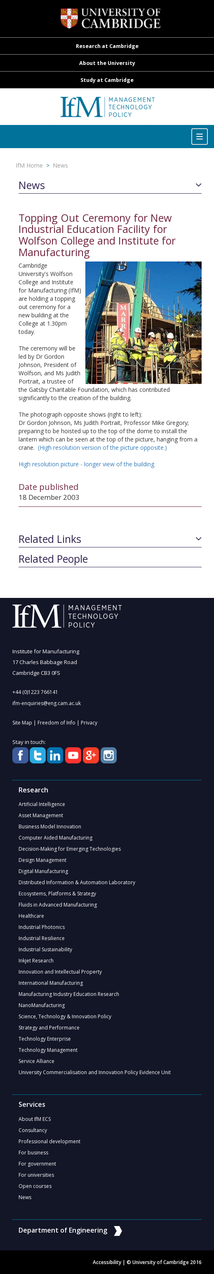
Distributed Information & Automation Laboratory (77, 882)
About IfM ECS (35, 1119)
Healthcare (31, 915)
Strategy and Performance (49, 1027)
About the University (107, 63)
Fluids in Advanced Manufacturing (58, 904)
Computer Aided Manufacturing (55, 837)
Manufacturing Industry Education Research (69, 994)
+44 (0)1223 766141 (35, 692)
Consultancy (33, 1130)
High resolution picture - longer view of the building (86, 464)
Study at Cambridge (107, 80)
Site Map (22, 722)
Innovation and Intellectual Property (60, 971)
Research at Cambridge (107, 46)
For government (37, 1163)
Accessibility (107, 1262)
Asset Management (41, 815)
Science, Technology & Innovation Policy (65, 1016)
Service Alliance (36, 1061)
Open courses (35, 1186)
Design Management (42, 860)
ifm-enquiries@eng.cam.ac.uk (46, 703)
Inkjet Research (36, 960)
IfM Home (29, 165)
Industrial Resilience (42, 938)
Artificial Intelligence (42, 804)
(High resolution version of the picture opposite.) (102, 447)
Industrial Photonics (42, 927)
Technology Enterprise (45, 1038)
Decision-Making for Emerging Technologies (70, 848)
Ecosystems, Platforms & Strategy (57, 893)
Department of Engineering (70, 1230)
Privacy (89, 722)
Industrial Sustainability (45, 949)
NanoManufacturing (42, 1005)
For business (33, 1152)
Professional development (49, 1141)
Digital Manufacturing (43, 871)
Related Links (50, 539)
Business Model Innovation (50, 826)
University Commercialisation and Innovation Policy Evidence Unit (95, 1072)
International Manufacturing (51, 982)
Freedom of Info (56, 722)
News (60, 165)
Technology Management (48, 1049)
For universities (36, 1174)
